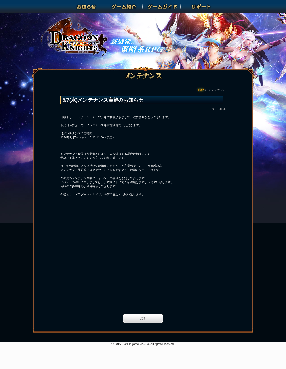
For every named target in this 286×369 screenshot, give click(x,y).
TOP (201, 90)
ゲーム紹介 (124, 6)
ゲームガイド (162, 6)
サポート (199, 6)
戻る (143, 318)
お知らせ (86, 6)
